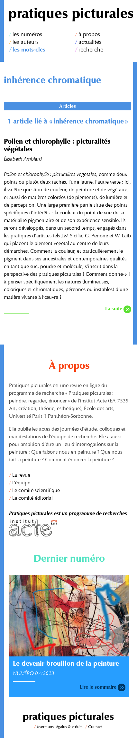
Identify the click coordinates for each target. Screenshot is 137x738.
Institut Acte (69, 528)
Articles (67, 106)
